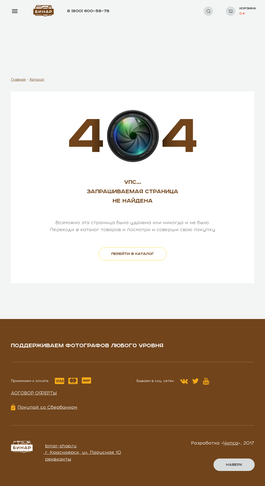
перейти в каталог (132, 254)
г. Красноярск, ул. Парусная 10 (83, 452)
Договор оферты (34, 392)
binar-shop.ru (61, 446)
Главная (18, 79)
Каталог (37, 79)
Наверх (234, 465)
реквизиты (58, 459)
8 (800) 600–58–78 (88, 11)
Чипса (230, 443)
